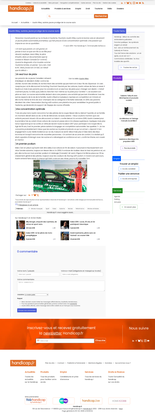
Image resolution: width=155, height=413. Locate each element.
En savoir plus (128, 207)
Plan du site (97, 3)
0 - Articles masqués (36, 209)
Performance (80, 209)
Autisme (62, 209)
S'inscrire (100, 340)
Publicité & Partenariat (76, 363)
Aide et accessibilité (39, 3)
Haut (121, 409)
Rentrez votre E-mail (27, 340)
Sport (47, 209)
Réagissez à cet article (28, 205)
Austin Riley (84, 78)
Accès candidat (128, 168)
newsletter (52, 333)
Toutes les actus (128, 67)
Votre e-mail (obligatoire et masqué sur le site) (81, 271)
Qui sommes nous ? (123, 363)
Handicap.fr (87, 409)
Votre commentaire (25, 279)
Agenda (117, 196)
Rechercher (101, 16)
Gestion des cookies (109, 3)
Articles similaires (93, 209)
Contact (60, 363)
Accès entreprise (128, 178)
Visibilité (20, 294)
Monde (70, 209)
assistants (73, 304)
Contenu (28, 3)
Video (54, 209)
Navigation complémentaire (69, 3)
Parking (117, 199)
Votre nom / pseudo (25, 271)
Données (108, 363)
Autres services (86, 3)
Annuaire (117, 202)
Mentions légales (95, 363)
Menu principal (53, 3)
